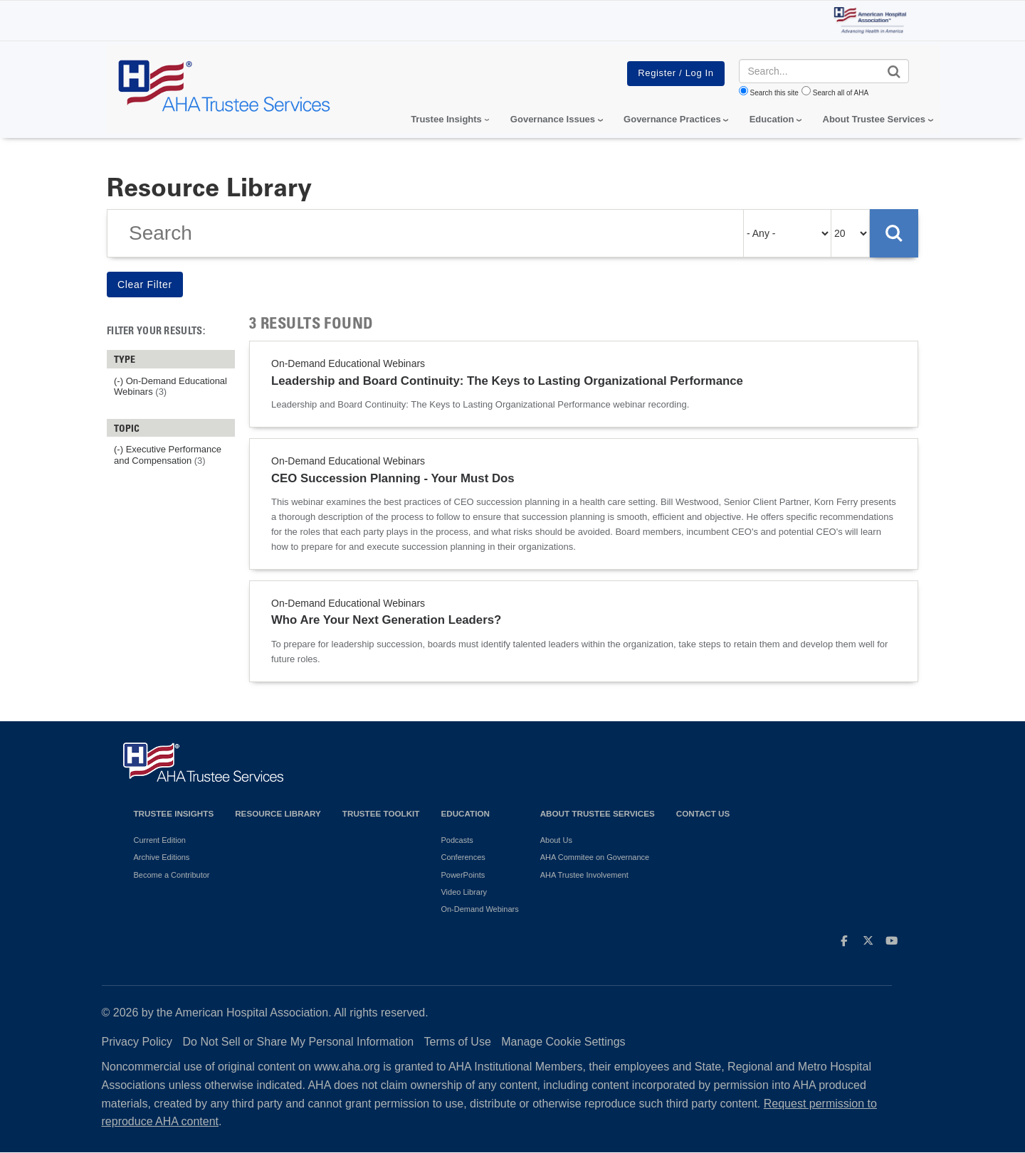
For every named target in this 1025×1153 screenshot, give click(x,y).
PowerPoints (463, 875)
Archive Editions (162, 857)
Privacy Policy (137, 1042)
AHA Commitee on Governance (594, 857)
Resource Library (278, 813)
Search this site (774, 93)
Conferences (463, 857)
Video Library (464, 892)
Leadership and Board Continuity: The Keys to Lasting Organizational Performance (507, 381)
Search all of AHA (840, 93)
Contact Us (703, 813)
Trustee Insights (174, 813)
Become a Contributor (172, 875)
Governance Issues (552, 119)
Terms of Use (457, 1042)
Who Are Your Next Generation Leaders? (386, 620)
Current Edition (160, 840)
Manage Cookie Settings (563, 1042)
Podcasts (457, 840)
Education (465, 813)
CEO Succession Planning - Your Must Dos (393, 478)
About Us (556, 840)
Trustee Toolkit (381, 813)
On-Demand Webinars (479, 909)
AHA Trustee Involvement (584, 875)
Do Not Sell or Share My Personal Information (298, 1042)
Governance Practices (672, 119)
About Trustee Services (874, 119)
